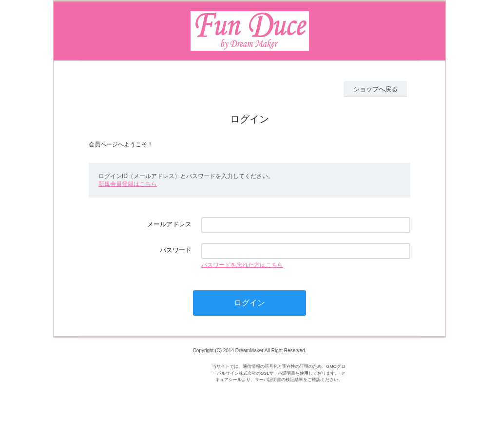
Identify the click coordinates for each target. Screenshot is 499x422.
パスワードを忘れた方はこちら (242, 264)
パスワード (176, 250)
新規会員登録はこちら (127, 184)
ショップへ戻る (375, 89)
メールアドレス (169, 224)
